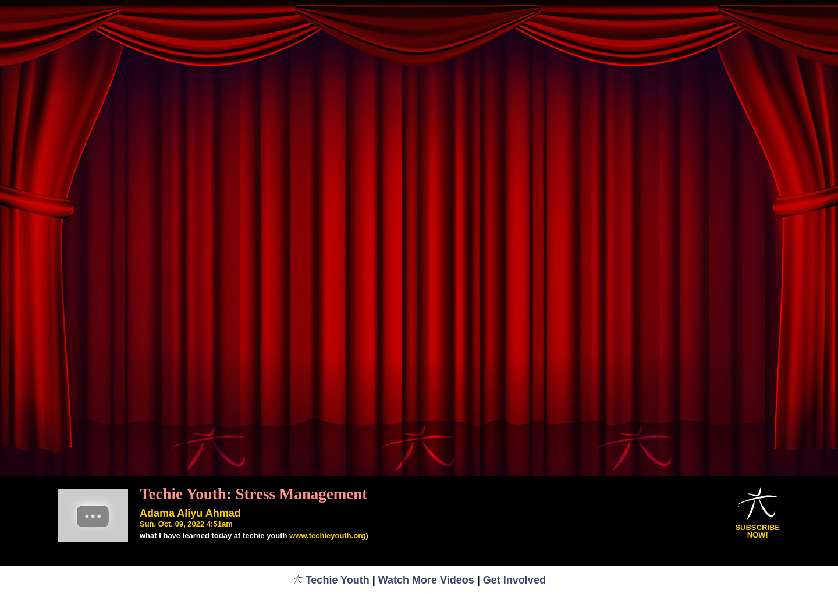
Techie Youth (331, 580)
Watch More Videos (426, 580)
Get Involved (514, 580)
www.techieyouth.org (327, 535)
